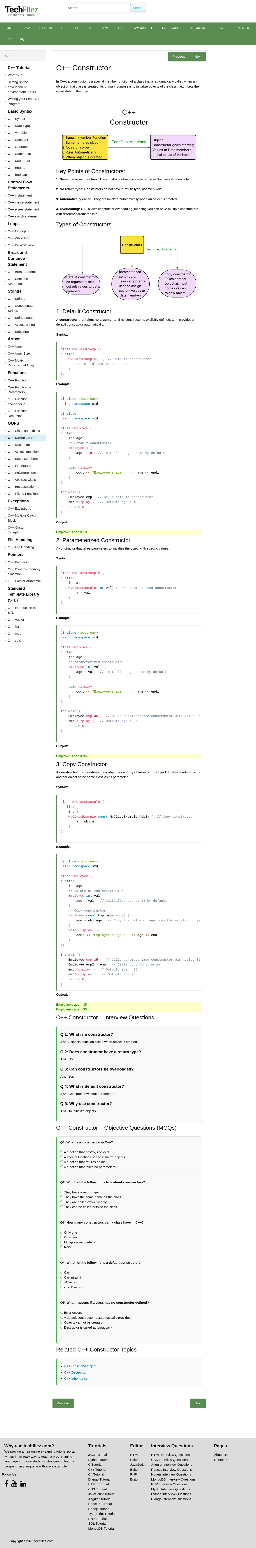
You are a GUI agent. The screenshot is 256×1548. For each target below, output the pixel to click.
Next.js (244, 27)
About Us (221, 1455)
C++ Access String (21, 324)
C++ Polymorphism (22, 472)
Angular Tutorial (99, 1499)
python (45, 27)
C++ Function (18, 380)
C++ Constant (18, 139)
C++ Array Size (19, 353)
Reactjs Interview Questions (171, 1469)
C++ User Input (19, 160)
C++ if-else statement (23, 202)
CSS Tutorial (97, 1489)
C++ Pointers (17, 562)
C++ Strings (16, 298)
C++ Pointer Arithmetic (24, 581)
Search (138, 8)
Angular (197, 27)
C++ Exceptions (19, 508)
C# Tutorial (96, 1474)
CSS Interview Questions (169, 1460)
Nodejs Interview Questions (171, 1474)
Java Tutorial (97, 1455)
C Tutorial (95, 1464)
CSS (121, 27)
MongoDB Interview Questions (173, 1479)
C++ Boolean (17, 174)
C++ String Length (21, 317)
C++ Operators (19, 146)
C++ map (14, 633)
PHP (8, 39)
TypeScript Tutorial (101, 1513)
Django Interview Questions (171, 1499)
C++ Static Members (23, 458)
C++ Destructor (19, 444)
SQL (23, 39)
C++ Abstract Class (22, 479)
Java (26, 27)
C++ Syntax (16, 119)
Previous (179, 56)
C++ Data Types (20, 126)
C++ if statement (20, 195)
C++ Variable (17, 132)
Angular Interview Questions (171, 1464)
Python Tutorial (99, 1460)
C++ (76, 27)
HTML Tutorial (98, 1484)
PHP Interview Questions (169, 1484)
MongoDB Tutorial (101, 1528)
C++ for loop (17, 231)
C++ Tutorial (97, 1469)
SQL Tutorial (97, 1523)
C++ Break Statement (23, 272)
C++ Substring (18, 331)
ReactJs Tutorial (100, 1504)
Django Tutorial (99, 1479)
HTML (105, 27)
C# (89, 27)
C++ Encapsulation (22, 486)
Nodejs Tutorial (99, 1509)
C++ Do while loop (21, 245)
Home (9, 27)
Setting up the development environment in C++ (22, 87)
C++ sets (14, 640)
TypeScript (171, 27)
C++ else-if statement (23, 209)
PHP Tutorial (97, 1518)
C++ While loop (19, 238)
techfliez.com (44, 1541)
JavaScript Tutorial (101, 1494)
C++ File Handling (21, 547)
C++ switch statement (23, 216)
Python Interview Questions (171, 1494)
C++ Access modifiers (24, 451)
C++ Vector (16, 619)
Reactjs (221, 27)
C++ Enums (16, 167)
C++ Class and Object (24, 431)
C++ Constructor (21, 438)
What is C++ (17, 75)
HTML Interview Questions (170, 1455)
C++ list (13, 626)
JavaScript (143, 27)
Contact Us (222, 1460)
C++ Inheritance (19, 465)
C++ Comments (19, 153)
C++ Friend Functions (23, 493)
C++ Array (15, 346)
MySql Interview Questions (170, 1489)
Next (198, 56)
